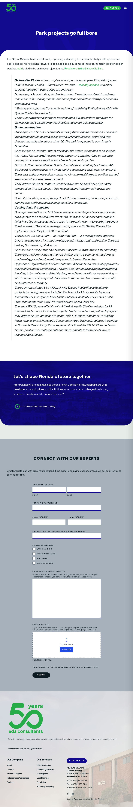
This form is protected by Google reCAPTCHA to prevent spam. (65, 667)
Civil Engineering (46, 554)
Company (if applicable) (45, 503)
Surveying (42, 558)
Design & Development (76, 799)
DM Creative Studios (95, 799)
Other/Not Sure (45, 563)
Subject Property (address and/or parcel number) (59, 531)
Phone (76, 517)
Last (69, 495)
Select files (66, 650)
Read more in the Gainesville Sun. (83, 68)
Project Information (48, 571)
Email (40, 517)
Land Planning (44, 549)
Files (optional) (41, 624)
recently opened (88, 85)
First (35, 495)
